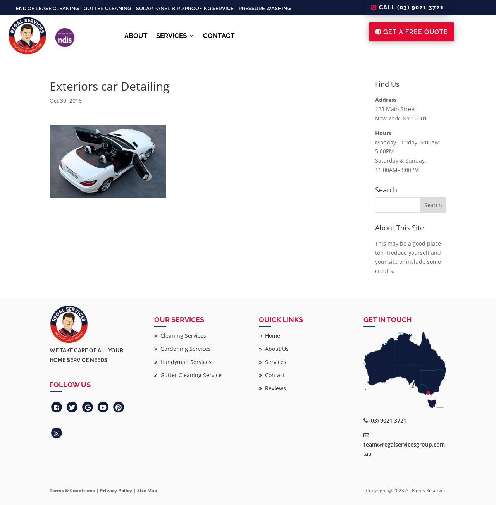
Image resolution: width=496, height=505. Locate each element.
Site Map (147, 490)
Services (272, 362)
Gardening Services (182, 348)
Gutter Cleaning (107, 8)
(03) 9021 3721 (387, 420)
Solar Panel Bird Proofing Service (185, 8)
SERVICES (171, 36)
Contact (272, 375)
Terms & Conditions (72, 490)
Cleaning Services (180, 335)
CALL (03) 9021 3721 (411, 7)
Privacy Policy (116, 490)
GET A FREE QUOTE (415, 32)
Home (269, 335)
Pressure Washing (265, 8)
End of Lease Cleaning (47, 8)
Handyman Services (183, 362)
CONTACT (219, 36)
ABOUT (136, 36)
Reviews (272, 388)
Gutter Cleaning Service (188, 375)
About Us (274, 348)
